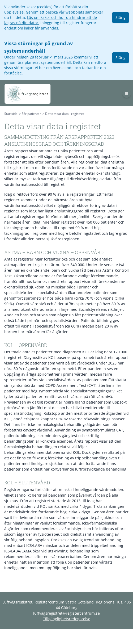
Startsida (11, 113)
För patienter (31, 113)
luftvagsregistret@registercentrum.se (66, 613)
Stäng (120, 17)
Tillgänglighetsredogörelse (66, 618)
